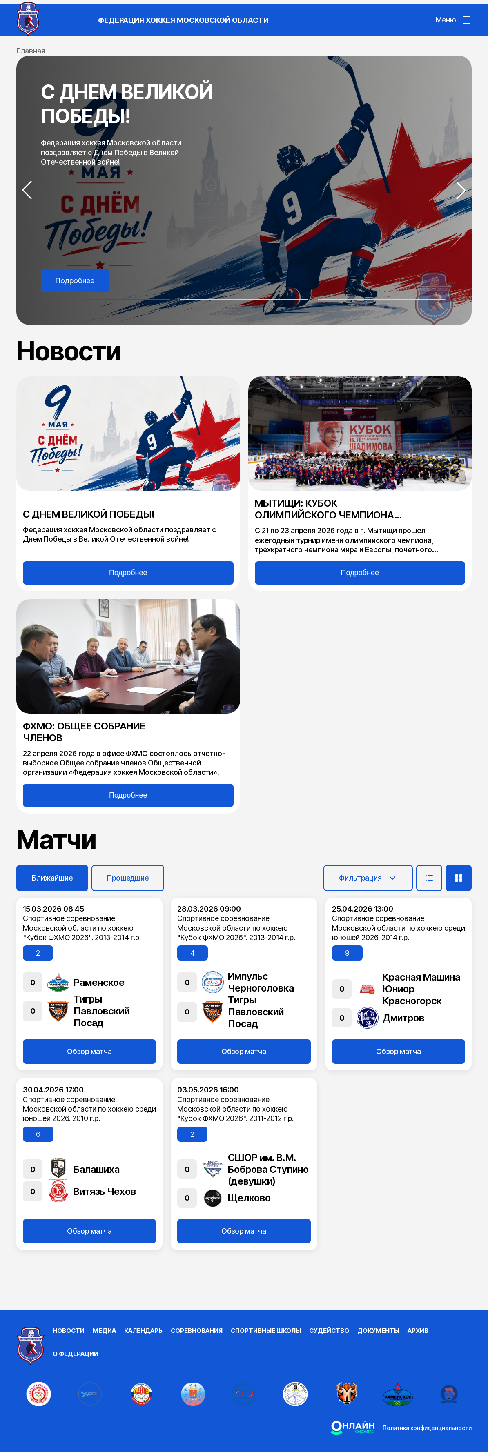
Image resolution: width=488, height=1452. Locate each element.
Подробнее (75, 280)
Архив (418, 1330)
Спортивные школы (266, 1330)
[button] (27, 190)
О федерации (75, 1354)
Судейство (329, 1330)
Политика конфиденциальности (427, 1427)
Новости (69, 1330)
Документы (378, 1330)
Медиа (104, 1330)
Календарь (143, 1330)
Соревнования (197, 1330)
